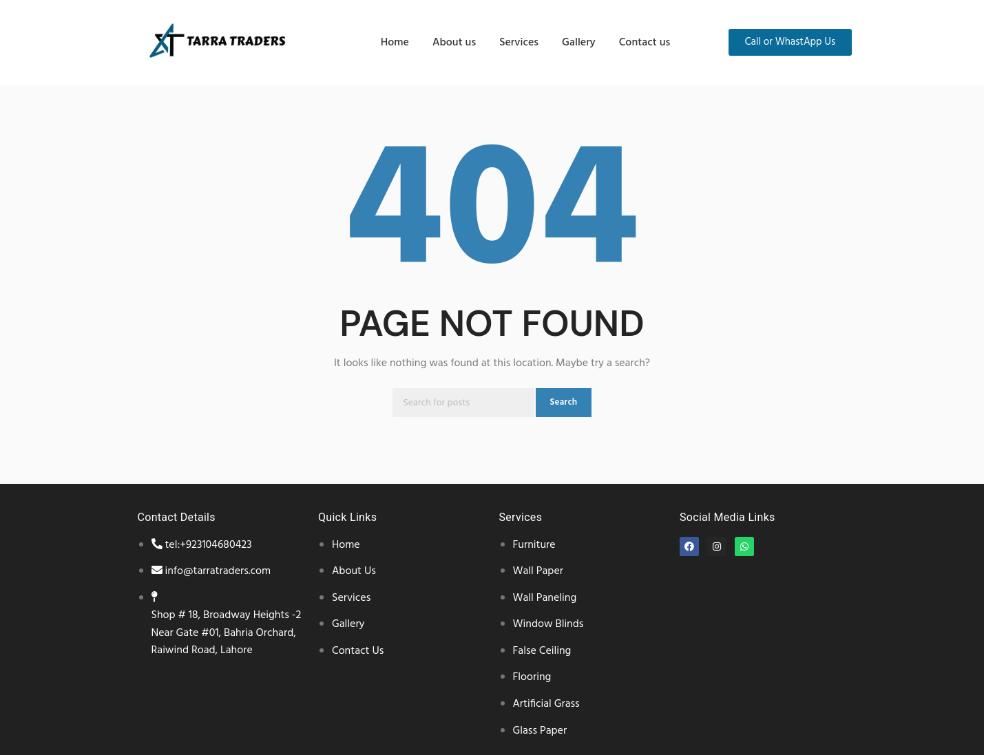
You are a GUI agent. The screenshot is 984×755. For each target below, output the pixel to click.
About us (454, 43)
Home (395, 43)
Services (518, 43)
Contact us (644, 43)
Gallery (579, 43)
